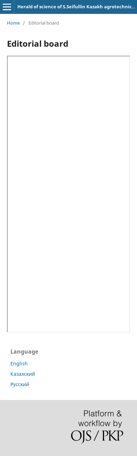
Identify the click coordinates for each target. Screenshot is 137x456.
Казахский (22, 374)
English (19, 363)
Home (13, 23)
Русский (19, 384)
